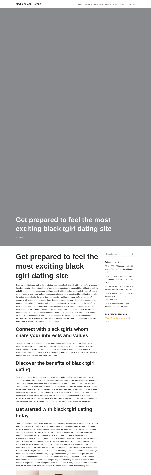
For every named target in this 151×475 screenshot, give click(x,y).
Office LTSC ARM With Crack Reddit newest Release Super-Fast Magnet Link (119, 269)
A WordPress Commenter (115, 318)
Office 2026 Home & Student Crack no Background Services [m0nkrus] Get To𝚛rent (120, 279)
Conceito (88, 4)
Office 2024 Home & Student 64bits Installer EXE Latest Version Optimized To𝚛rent (119, 297)
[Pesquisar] (118, 254)
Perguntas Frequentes (114, 4)
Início (80, 4)
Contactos (130, 4)
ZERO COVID (98, 4)
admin (20, 238)
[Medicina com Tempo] (28, 4)
